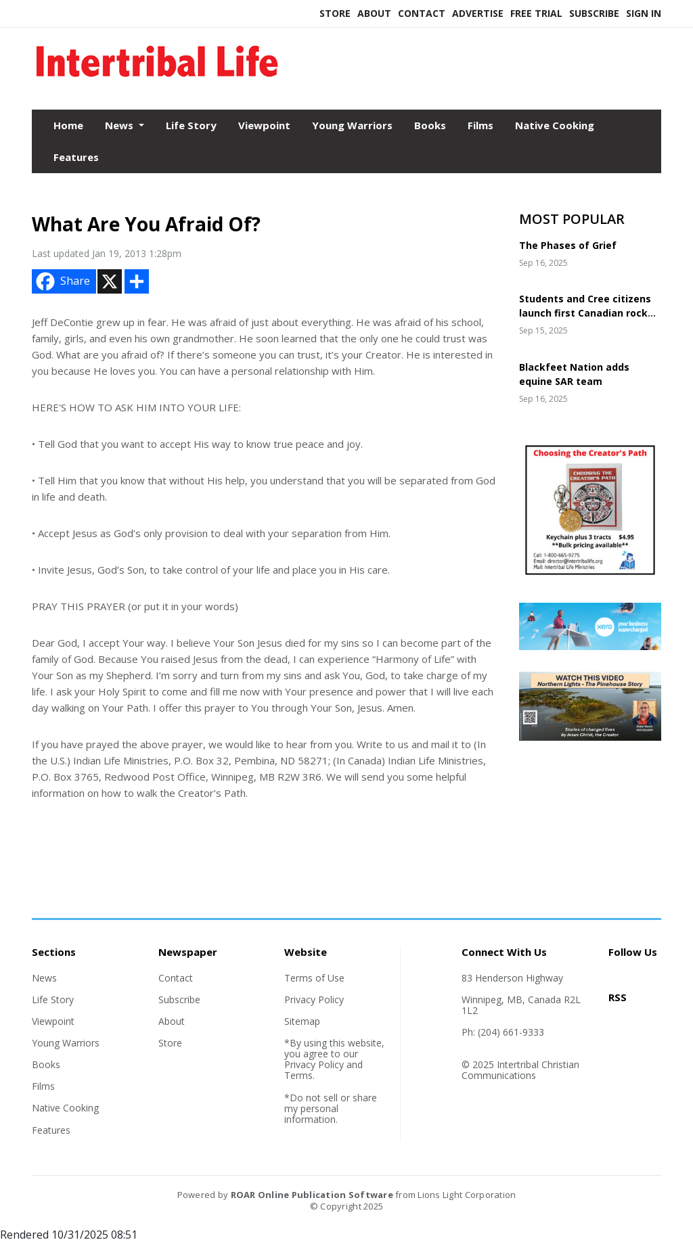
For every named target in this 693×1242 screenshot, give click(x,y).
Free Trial (536, 13)
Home (68, 125)
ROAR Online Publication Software (312, 1195)
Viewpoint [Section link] (53, 1021)
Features (76, 157)
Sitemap (302, 1021)
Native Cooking (554, 125)
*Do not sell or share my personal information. (330, 1108)
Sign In (643, 13)
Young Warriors (352, 125)
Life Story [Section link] (53, 999)
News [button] (120, 125)
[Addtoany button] (136, 281)
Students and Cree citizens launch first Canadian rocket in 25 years (588, 313)
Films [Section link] (43, 1086)
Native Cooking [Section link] (65, 1107)
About (374, 13)
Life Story (191, 125)
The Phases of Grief (568, 245)
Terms (298, 1075)
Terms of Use (314, 977)
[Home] (157, 80)
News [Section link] (44, 977)
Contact (421, 13)
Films (480, 125)
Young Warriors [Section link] (65, 1042)
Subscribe (594, 13)
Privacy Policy (314, 999)
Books (430, 125)
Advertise (478, 13)
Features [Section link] (51, 1130)
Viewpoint (264, 125)
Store (335, 13)
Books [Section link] (46, 1064)
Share (61, 281)
